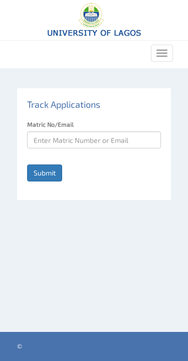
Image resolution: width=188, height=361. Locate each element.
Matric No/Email (50, 124)
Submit (45, 172)
